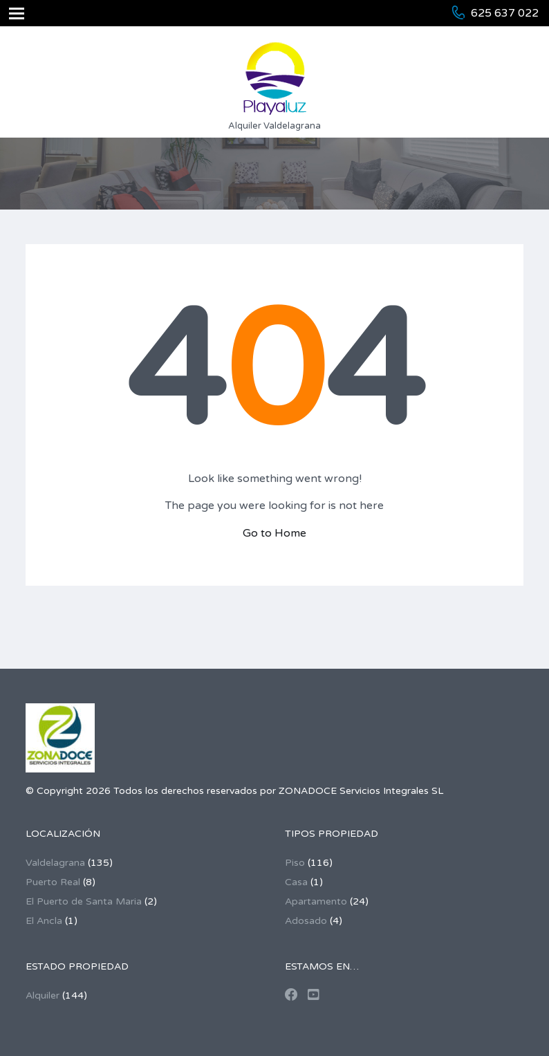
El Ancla (44, 921)
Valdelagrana (55, 863)
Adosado (306, 921)
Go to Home (274, 533)
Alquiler (42, 995)
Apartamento (316, 901)
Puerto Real (53, 882)
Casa (296, 882)
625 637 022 (505, 13)
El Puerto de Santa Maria (84, 901)
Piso (295, 863)
